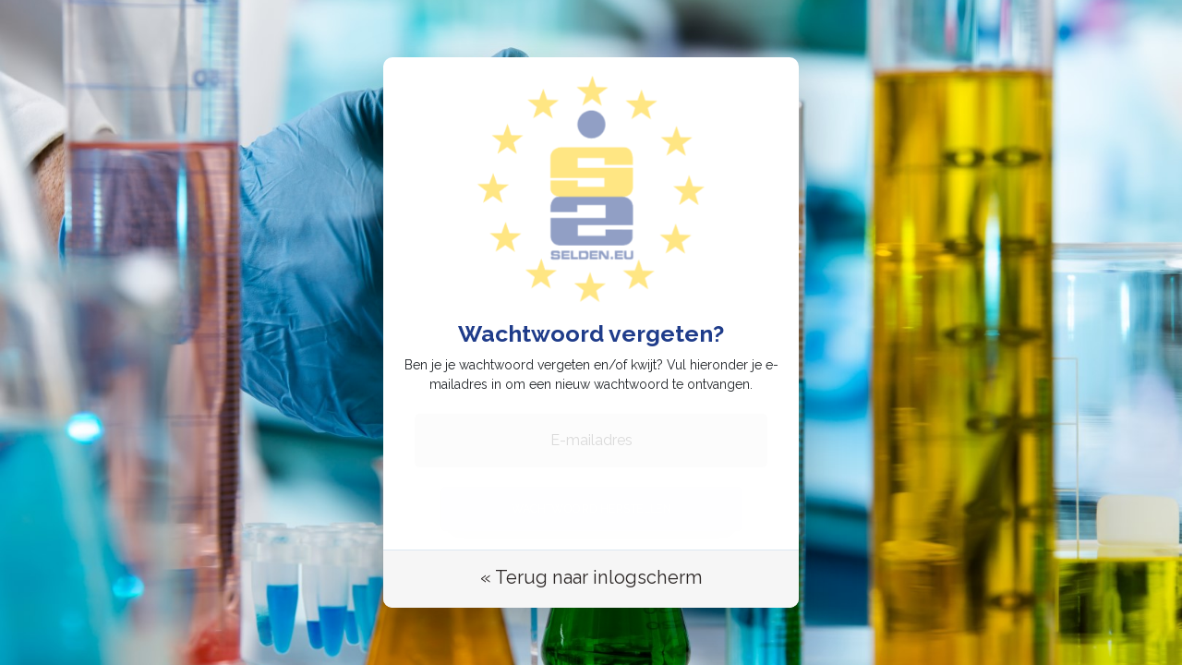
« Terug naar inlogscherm (591, 573)
